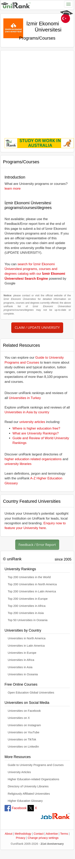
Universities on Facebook (24, 710)
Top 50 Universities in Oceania (27, 620)
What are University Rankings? (35, 433)
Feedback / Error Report (37, 544)
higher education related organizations (33, 459)
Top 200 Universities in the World (29, 577)
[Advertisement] (37, 91)
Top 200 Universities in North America (32, 584)
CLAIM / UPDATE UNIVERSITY (37, 327)
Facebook (16, 808)
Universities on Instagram (24, 725)
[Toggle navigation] (68, 4)
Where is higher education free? (36, 428)
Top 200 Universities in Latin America (32, 591)
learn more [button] (13, 188)
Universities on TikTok (22, 739)
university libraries (18, 464)
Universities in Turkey (25, 398)
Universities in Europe (22, 652)
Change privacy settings (43, 837)
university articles (32, 422)
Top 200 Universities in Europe (28, 598)
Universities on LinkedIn (23, 746)
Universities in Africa (21, 659)
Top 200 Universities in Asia (26, 613)
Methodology (23, 833)
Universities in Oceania (23, 674)
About (8, 833)
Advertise (52, 833)
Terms (64, 833)
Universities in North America (27, 638)
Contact (39, 833)
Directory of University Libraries (28, 786)
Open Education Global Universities (31, 692)
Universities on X (19, 717)
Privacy (20, 837)
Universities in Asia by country (27, 412)
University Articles (19, 772)
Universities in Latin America (26, 645)
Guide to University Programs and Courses (36, 765)
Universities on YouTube (23, 732)
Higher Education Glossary (25, 800)
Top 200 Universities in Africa (27, 605)
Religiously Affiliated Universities (29, 793)
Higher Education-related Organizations (33, 779)
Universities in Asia (20, 667)
